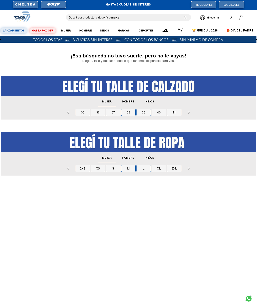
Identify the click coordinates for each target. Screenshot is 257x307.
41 (174, 112)
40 (159, 112)
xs (98, 168)
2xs (83, 168)
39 (143, 112)
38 (128, 112)
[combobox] (128, 17)
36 (98, 112)
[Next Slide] (256, 39)
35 (82, 112)
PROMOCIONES (204, 4)
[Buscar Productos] (186, 17)
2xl (174, 168)
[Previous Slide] (1, 39)
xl (159, 168)
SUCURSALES (231, 4)
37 (113, 112)
